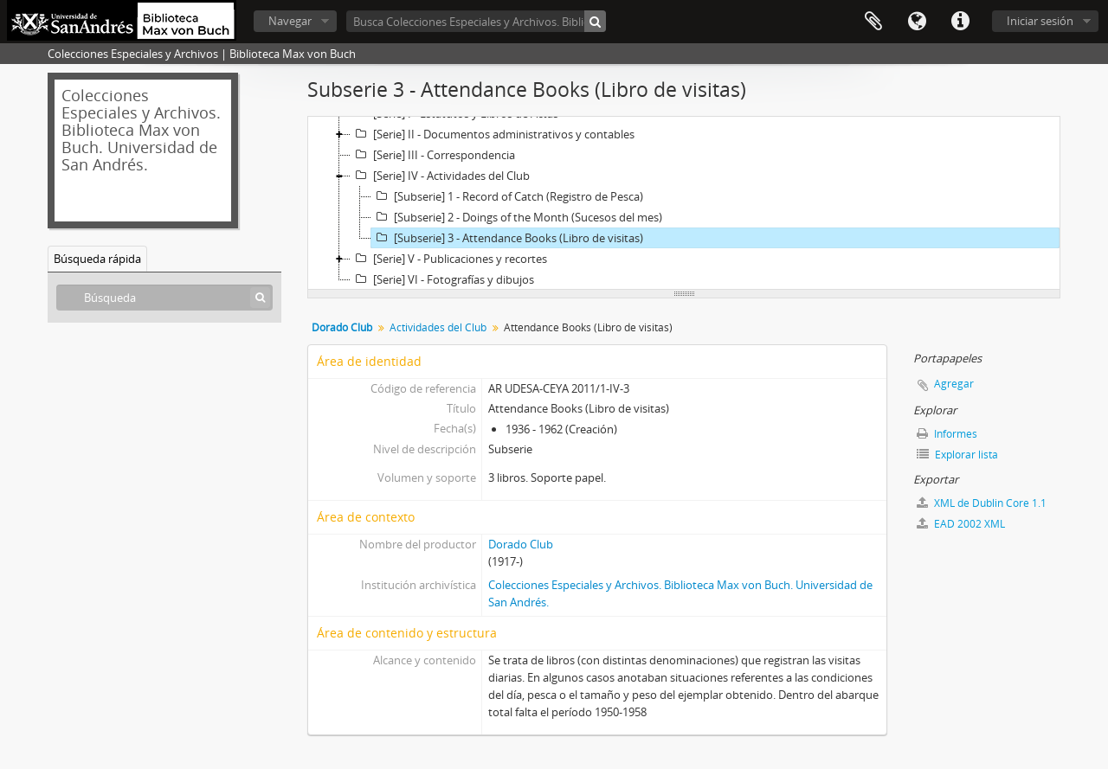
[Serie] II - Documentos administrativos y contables (493, 134)
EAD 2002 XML (961, 523)
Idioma (916, 21)
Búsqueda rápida (97, 258)
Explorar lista (957, 454)
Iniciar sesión (1040, 21)
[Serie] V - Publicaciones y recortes (449, 258)
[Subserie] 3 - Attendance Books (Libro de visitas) (507, 237)
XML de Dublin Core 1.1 (982, 503)
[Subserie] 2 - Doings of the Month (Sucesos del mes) (516, 217)
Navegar (290, 21)
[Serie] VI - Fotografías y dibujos (442, 279)
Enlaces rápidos (960, 21)
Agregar (954, 383)
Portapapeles (873, 21)
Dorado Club (520, 544)
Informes (947, 433)
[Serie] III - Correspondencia (433, 154)
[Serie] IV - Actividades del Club (440, 175)
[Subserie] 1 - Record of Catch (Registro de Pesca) (507, 196)
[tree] (684, 203)
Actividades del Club (438, 327)
